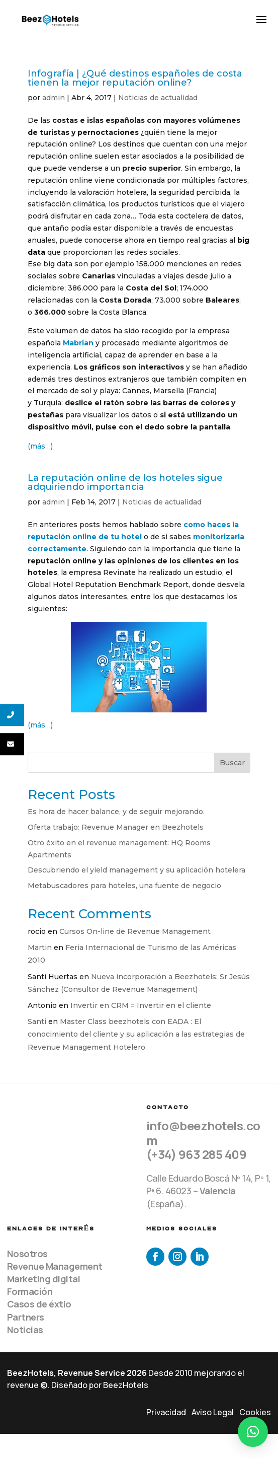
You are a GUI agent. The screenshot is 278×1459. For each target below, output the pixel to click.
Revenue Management (55, 1266)
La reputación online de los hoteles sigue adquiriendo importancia (125, 482)
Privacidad (166, 1412)
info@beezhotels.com (203, 1132)
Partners (25, 1317)
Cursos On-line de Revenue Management (135, 931)
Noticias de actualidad (158, 97)
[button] (253, 1432)
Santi (37, 1021)
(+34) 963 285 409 (196, 1154)
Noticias (25, 1330)
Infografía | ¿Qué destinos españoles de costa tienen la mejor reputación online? (135, 78)
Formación (30, 1291)
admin (53, 97)
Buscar (232, 762)
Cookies (255, 1412)
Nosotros (27, 1254)
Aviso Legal (213, 1412)
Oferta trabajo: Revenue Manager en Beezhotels (116, 827)
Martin (40, 947)
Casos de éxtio (39, 1304)
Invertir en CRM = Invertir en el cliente (140, 1005)
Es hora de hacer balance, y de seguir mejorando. (116, 811)
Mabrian (78, 342)
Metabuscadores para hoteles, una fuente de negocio (124, 885)
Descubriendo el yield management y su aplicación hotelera (136, 869)
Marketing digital (43, 1279)
